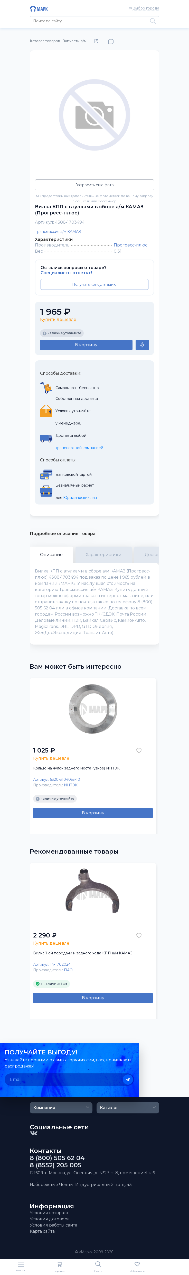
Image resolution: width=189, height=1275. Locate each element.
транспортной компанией (79, 448)
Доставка (155, 554)
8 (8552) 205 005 (55, 1165)
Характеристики (103, 554)
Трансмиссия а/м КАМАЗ (58, 231)
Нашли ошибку (111, 41)
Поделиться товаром (97, 41)
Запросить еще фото (94, 185)
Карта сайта (42, 1231)
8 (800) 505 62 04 (57, 1158)
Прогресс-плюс (130, 245)
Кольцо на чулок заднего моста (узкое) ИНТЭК (76, 768)
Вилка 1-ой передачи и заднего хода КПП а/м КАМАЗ (83, 953)
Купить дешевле (58, 319)
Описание (51, 554)
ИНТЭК (71, 785)
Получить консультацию (94, 284)
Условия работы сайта (53, 1225)
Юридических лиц (80, 497)
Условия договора (50, 1219)
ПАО (68, 970)
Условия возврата (49, 1212)
